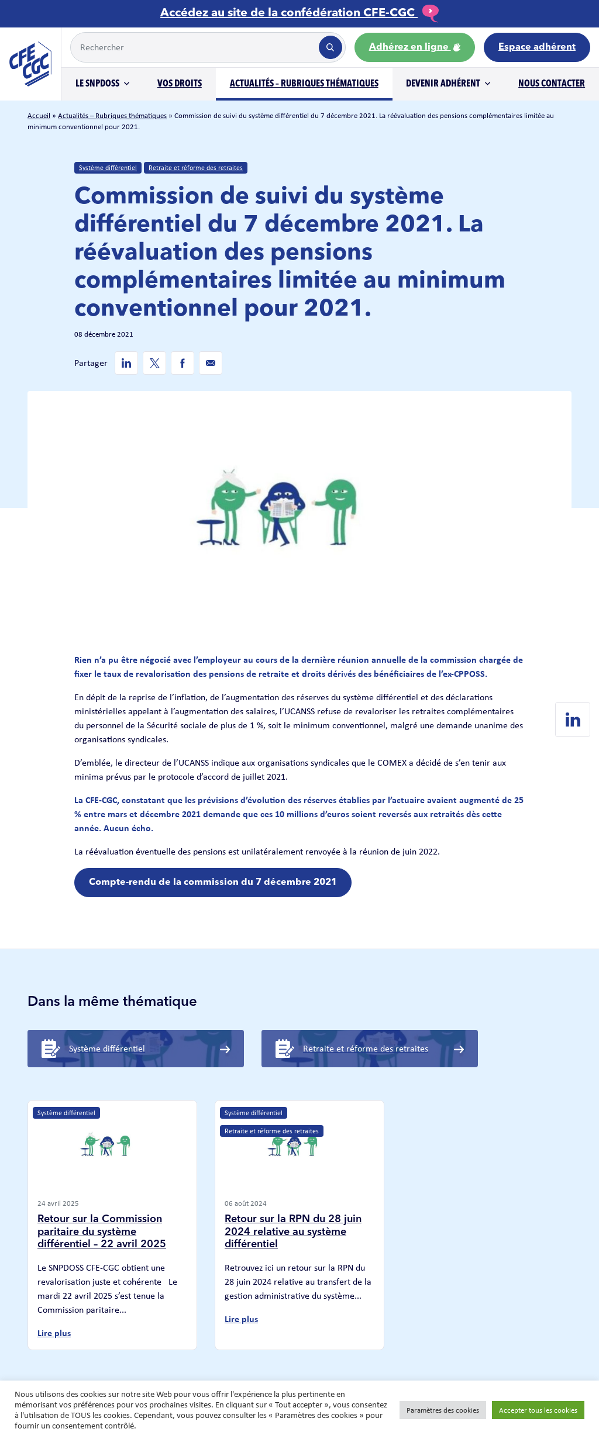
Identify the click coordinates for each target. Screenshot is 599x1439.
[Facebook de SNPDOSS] (182, 363)
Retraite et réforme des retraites (196, 168)
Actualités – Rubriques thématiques (304, 84)
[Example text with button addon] (193, 47)
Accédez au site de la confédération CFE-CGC (299, 13)
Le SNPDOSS (97, 84)
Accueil (38, 115)
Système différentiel (108, 168)
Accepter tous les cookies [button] (538, 1410)
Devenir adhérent (443, 84)
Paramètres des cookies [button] (443, 1410)
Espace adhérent (537, 47)
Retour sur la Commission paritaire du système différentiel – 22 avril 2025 (101, 1232)
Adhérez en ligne (414, 47)
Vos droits (179, 84)
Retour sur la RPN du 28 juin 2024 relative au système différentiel (293, 1232)
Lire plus (54, 1332)
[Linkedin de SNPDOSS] (126, 363)
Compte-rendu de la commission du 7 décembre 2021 (213, 882)
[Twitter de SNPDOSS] (154, 363)
